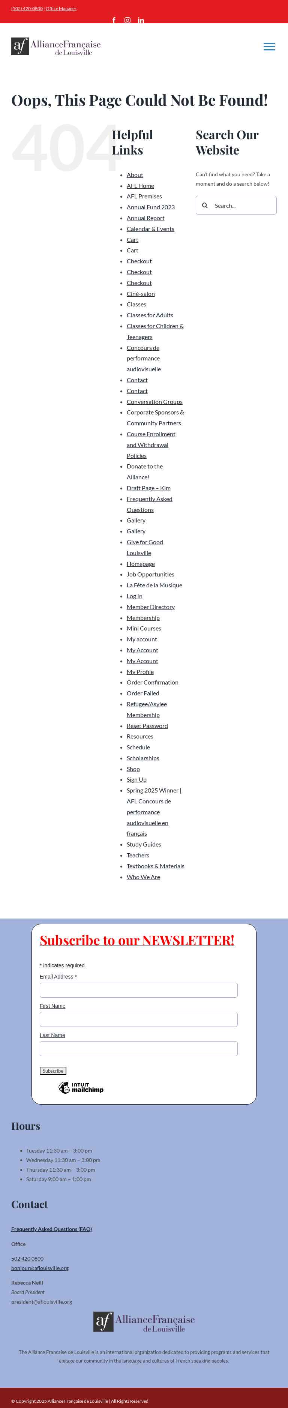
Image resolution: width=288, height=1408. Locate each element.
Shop (133, 768)
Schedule (138, 747)
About (135, 174)
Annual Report (146, 217)
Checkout (139, 260)
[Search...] (236, 205)
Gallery (136, 520)
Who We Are (143, 876)
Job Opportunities (150, 574)
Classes (136, 304)
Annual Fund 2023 (151, 206)
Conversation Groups (155, 401)
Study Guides (144, 844)
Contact (137, 379)
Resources (140, 736)
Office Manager (61, 8)
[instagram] (127, 20)
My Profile (140, 671)
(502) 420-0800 (27, 8)
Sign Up (137, 779)
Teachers (138, 855)
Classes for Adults (150, 314)
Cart (132, 239)
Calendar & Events (150, 228)
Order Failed (143, 692)
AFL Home (140, 185)
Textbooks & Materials (155, 865)
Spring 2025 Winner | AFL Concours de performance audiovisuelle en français (154, 812)
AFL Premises (144, 196)
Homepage (141, 563)
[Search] (205, 205)
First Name (52, 1006)
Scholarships (143, 757)
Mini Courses (144, 628)
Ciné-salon (141, 293)
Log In (134, 595)
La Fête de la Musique (154, 584)
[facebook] (114, 20)
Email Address (58, 977)
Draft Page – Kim (149, 487)
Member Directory (151, 606)
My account (142, 638)
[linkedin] (141, 20)
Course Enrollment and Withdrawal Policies (151, 444)
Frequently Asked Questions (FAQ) (51, 1229)
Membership (143, 617)
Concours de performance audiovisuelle (144, 358)
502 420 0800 (27, 1258)
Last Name (52, 1035)
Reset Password (147, 725)
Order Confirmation (152, 682)
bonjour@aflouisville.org (40, 1268)
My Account (142, 649)
